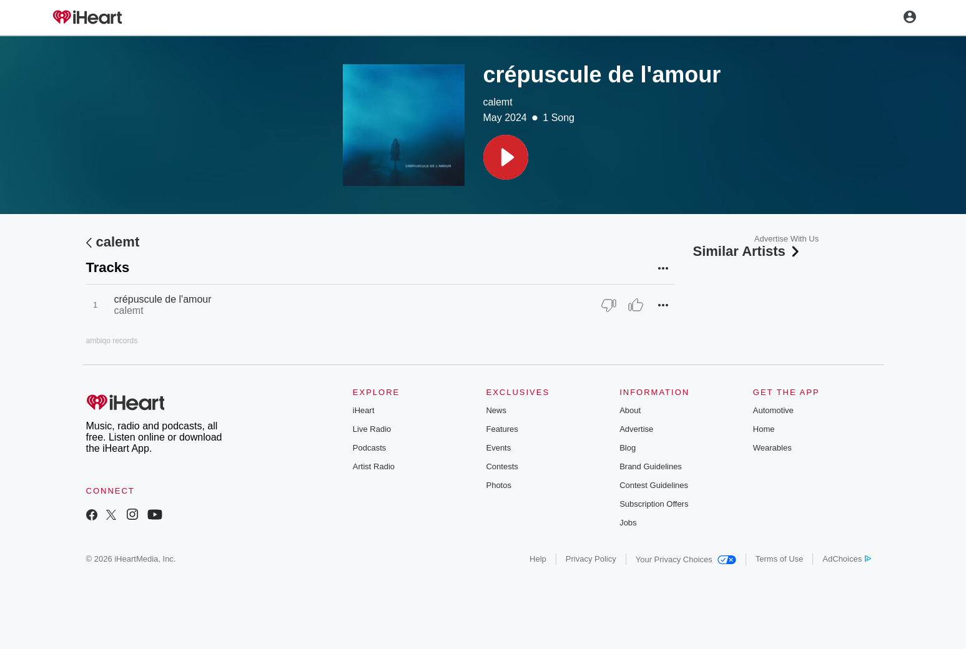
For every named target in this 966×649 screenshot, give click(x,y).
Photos (498, 485)
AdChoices (846, 559)
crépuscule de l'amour (163, 299)
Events (498, 447)
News (496, 410)
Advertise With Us (786, 238)
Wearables (772, 447)
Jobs (627, 522)
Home (764, 429)
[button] (505, 157)
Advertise (636, 429)
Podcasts (369, 447)
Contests (502, 466)
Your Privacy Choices (686, 559)
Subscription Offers (653, 504)
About (630, 410)
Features (502, 429)
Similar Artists (747, 251)
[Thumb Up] (635, 305)
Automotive (773, 410)
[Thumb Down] (609, 305)
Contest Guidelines (653, 485)
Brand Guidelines (650, 466)
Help (538, 559)
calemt (498, 102)
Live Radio (372, 429)
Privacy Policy (591, 559)
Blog (627, 447)
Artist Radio (374, 466)
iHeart (364, 410)
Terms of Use (780, 559)
